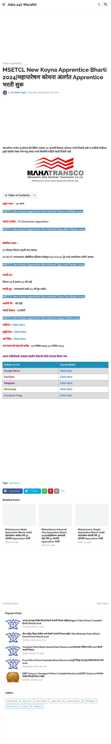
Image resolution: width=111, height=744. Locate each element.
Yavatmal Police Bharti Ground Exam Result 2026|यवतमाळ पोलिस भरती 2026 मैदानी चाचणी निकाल (62, 648)
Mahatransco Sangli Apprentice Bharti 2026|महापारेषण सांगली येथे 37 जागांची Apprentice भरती (91, 534)
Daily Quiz (27, 701)
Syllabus (37, 706)
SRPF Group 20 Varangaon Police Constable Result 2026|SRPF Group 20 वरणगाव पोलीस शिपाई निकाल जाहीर (62, 675)
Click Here (18, 324)
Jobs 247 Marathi (22, 4)
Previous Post (11, 603)
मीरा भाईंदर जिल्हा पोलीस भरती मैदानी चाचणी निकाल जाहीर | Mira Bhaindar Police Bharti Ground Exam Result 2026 (61, 635)
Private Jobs (12, 706)
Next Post (102, 603)
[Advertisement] (55, 36)
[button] (3, 4)
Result (26, 706)
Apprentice (16, 63)
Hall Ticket (41, 701)
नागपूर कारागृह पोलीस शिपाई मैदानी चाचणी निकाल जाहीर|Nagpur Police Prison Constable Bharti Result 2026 (62, 622)
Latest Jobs (56, 701)
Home (5, 63)
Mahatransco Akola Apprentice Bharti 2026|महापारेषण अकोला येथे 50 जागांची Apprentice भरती (18, 534)
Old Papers (90, 701)
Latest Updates (73, 701)
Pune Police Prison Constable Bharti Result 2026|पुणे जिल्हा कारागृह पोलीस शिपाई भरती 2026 (63, 661)
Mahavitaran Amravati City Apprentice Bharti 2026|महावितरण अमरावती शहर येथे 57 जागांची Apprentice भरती (54, 535)
